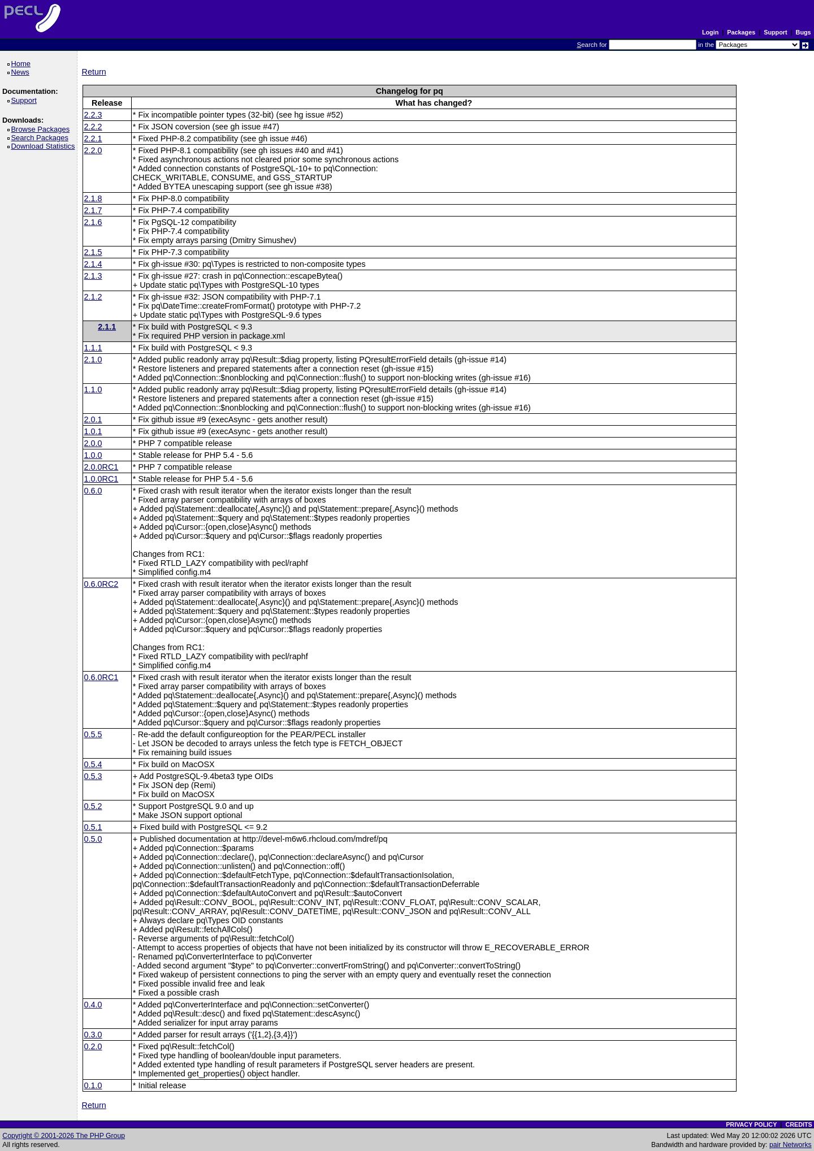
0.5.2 (93, 806)
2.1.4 (93, 264)
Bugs (803, 32)
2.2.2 (93, 126)
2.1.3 (93, 275)
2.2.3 (93, 114)
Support (775, 32)
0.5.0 (93, 838)
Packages (741, 32)
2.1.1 (107, 326)
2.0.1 (93, 419)
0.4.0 (93, 1004)
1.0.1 (93, 431)
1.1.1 (93, 347)
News (21, 72)
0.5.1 (93, 827)
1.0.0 (93, 455)
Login (710, 32)
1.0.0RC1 (101, 478)
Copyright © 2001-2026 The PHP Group (63, 1136)
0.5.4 (93, 764)
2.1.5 (93, 252)
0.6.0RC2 (101, 584)
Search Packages (41, 137)
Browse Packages (42, 129)
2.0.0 (93, 443)
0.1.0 (93, 1085)
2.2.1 (93, 138)
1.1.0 (93, 389)
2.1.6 (93, 222)
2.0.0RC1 (101, 466)
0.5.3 (93, 776)
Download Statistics (44, 146)
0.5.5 (93, 734)
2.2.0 (93, 150)
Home (22, 63)
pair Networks (790, 1145)
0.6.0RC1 (101, 677)
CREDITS (798, 1124)
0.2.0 (93, 1046)
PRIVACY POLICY (751, 1124)
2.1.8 (93, 198)
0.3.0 (93, 1034)
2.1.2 (93, 296)
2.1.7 (93, 210)
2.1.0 (93, 359)
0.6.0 (93, 490)
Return (94, 71)
